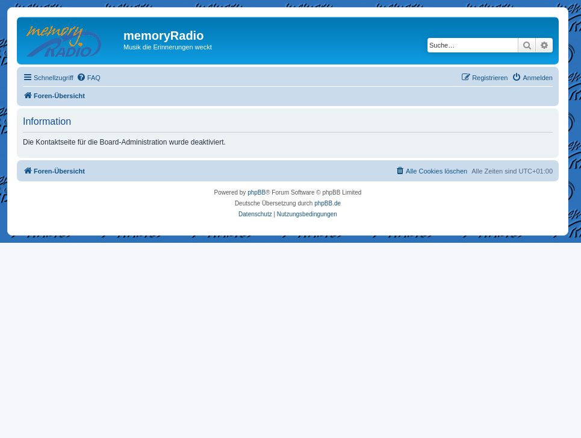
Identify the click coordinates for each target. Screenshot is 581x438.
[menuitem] (88, 77)
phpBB (256, 192)
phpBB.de (327, 203)
